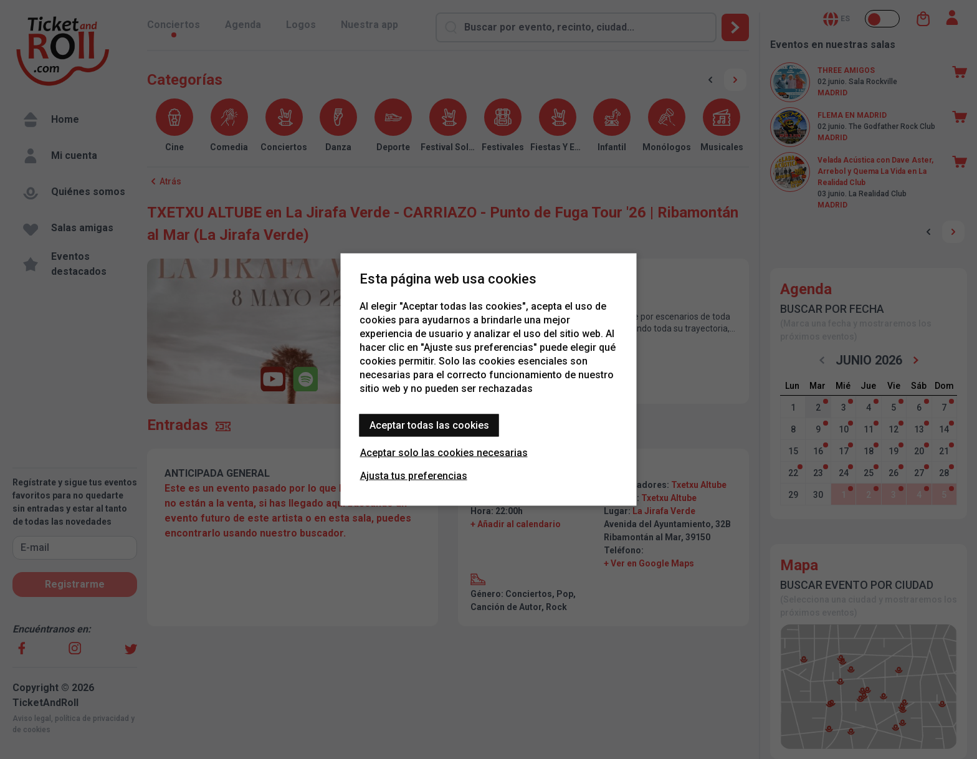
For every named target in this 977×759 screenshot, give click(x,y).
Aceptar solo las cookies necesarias (444, 453)
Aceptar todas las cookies (429, 425)
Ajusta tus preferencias (413, 476)
